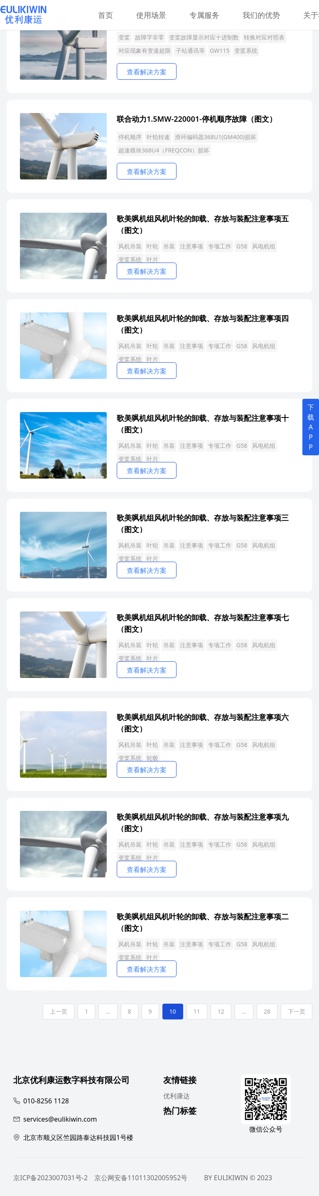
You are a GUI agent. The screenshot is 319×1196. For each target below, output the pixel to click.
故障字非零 (149, 37)
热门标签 (179, 1112)
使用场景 (151, 15)
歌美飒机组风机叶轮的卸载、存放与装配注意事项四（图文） (203, 323)
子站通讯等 (190, 50)
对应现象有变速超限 (144, 50)
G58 (241, 246)
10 (172, 1011)
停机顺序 (130, 137)
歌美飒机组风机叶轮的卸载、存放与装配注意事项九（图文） (203, 822)
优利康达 (176, 1096)
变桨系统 (246, 50)
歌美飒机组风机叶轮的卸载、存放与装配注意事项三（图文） (203, 523)
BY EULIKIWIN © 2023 (238, 1177)
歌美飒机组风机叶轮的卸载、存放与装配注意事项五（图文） (203, 224)
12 (221, 1011)
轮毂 (152, 758)
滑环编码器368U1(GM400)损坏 (215, 137)
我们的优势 (261, 15)
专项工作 (219, 246)
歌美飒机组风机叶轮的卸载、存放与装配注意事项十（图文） (203, 423)
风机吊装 (130, 246)
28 (267, 1011)
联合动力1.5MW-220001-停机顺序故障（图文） (197, 119)
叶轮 (152, 246)
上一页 (58, 1011)
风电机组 (263, 246)
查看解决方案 (147, 71)
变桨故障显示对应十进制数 (204, 37)
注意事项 (191, 246)
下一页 (296, 1011)
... (108, 1011)
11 (197, 1011)
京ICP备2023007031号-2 (50, 1177)
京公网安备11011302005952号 (140, 1177)
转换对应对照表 (264, 37)
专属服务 (204, 15)
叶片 (152, 259)
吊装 (169, 246)
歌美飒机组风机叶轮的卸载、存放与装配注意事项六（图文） (203, 722)
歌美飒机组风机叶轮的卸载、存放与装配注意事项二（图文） (203, 921)
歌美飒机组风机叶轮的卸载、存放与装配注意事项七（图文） (203, 622)
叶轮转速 (158, 137)
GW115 (219, 50)
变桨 (124, 37)
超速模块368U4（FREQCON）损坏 (163, 150)
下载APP (310, 427)
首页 (105, 15)
